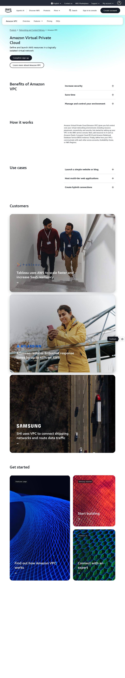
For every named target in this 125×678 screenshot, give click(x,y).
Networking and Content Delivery (32, 30)
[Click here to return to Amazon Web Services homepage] (8, 12)
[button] (34, 10)
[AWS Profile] (119, 3)
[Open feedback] (122, 339)
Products (13, 30)
